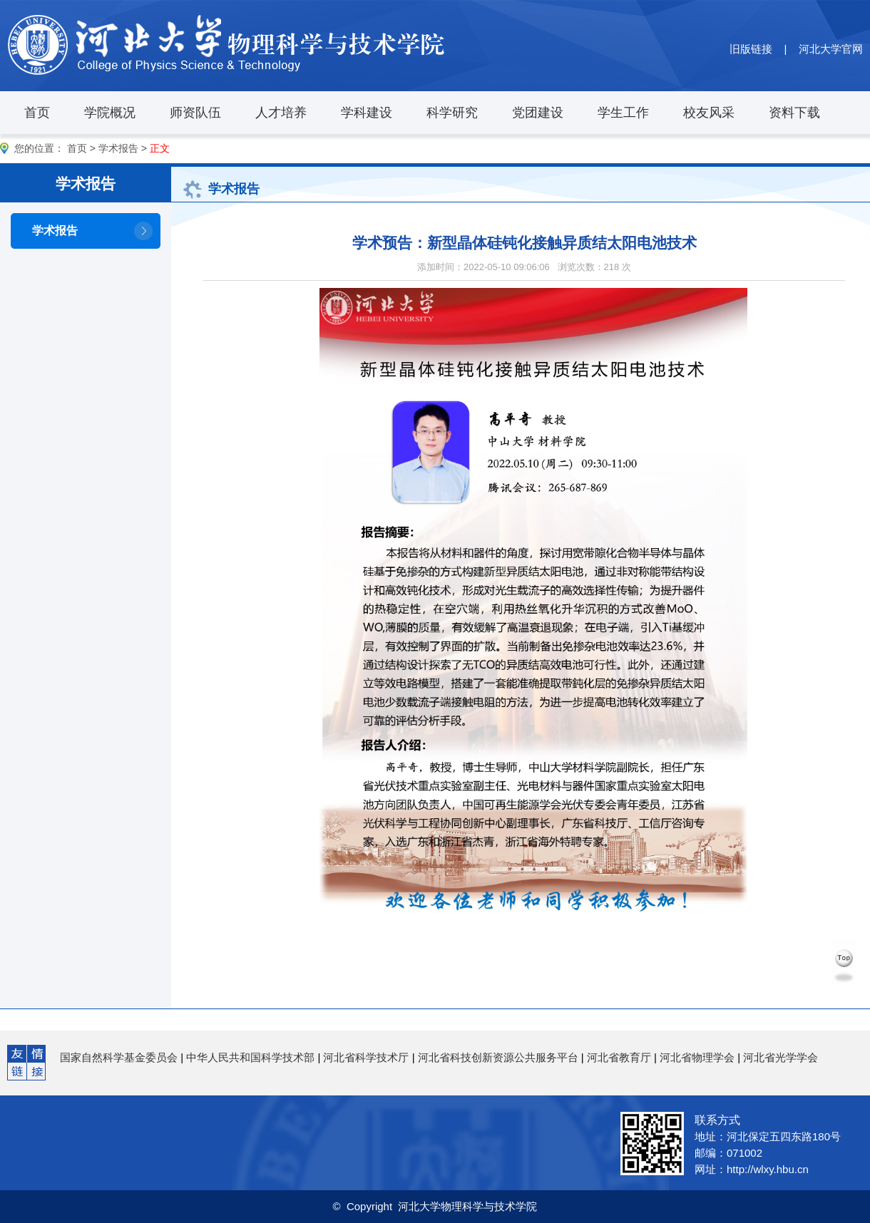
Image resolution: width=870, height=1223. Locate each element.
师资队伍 (195, 112)
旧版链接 (751, 49)
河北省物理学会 (697, 1057)
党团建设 (537, 112)
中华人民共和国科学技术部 (250, 1057)
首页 (37, 112)
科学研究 (452, 112)
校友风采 (709, 112)
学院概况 (109, 112)
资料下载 (794, 112)
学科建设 (366, 112)
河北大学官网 (831, 49)
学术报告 (118, 148)
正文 (160, 148)
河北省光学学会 (780, 1057)
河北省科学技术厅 (366, 1057)
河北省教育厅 (619, 1057)
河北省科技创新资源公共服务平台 (498, 1057)
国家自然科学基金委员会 (119, 1057)
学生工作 (623, 112)
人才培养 (281, 112)
